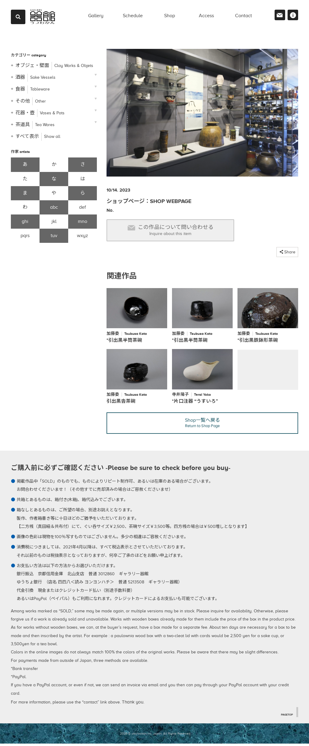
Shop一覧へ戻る (202, 425)
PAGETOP (285, 716)
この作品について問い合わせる (170, 230)
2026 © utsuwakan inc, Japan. (141, 736)
